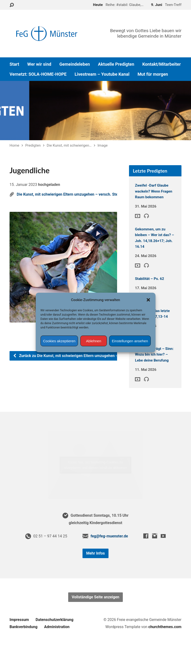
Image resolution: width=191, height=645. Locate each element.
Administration (57, 627)
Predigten (33, 145)
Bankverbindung (23, 627)
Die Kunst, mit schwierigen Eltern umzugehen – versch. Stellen (70, 194)
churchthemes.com (164, 627)
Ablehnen (93, 341)
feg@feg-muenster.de (109, 536)
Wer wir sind (39, 64)
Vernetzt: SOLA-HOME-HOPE (38, 74)
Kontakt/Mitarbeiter (161, 64)
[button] (148, 300)
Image (103, 145)
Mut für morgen (153, 74)
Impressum (19, 619)
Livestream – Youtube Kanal (102, 74)
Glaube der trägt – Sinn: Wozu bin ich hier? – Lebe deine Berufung (154, 354)
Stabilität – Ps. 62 (149, 279)
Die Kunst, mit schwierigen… (69, 145)
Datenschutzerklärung (54, 619)
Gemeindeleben (74, 64)
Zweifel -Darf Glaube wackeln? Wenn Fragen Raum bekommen (153, 191)
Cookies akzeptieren (59, 341)
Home (14, 145)
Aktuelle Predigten (116, 64)
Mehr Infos (95, 553)
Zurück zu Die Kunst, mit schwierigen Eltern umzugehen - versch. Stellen (78, 355)
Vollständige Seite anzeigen (95, 597)
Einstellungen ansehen (130, 341)
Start (14, 64)
